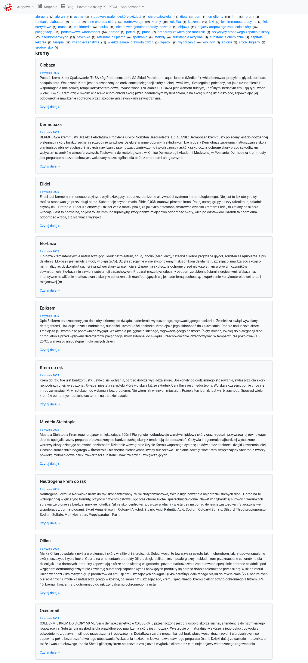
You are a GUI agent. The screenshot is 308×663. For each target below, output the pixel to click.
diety (184, 17)
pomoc (114, 32)
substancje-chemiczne (227, 37)
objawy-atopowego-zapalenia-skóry (224, 27)
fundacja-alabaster (50, 22)
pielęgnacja (44, 32)
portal (131, 32)
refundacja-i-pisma (111, 37)
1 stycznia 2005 (49, 72)
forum (249, 17)
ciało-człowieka (160, 17)
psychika (84, 37)
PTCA (113, 7)
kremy (157, 22)
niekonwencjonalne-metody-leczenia (144, 27)
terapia (59, 42)
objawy (184, 27)
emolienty (216, 17)
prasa (147, 32)
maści (63, 27)
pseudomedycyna (55, 37)
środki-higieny (250, 42)
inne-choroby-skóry (102, 22)
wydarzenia (187, 42)
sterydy (160, 37)
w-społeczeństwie (86, 42)
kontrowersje (133, 22)
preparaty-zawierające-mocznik (182, 32)
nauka (103, 27)
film (235, 17)
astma (79, 17)
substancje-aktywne (187, 37)
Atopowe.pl (25, 7)
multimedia (83, 27)
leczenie (194, 22)
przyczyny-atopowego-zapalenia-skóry (241, 32)
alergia (60, 17)
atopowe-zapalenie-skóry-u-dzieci (116, 17)
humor (76, 22)
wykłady (209, 42)
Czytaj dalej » (50, 107)
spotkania (140, 37)
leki (212, 22)
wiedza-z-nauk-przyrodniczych (131, 42)
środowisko (44, 47)
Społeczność (131, 7)
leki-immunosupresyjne (239, 22)
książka (175, 22)
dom (198, 17)
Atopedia (47, 7)
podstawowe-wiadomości (81, 32)
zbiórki (227, 42)
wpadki (166, 42)
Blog (67, 7)
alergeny (42, 17)
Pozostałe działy (90, 7)
